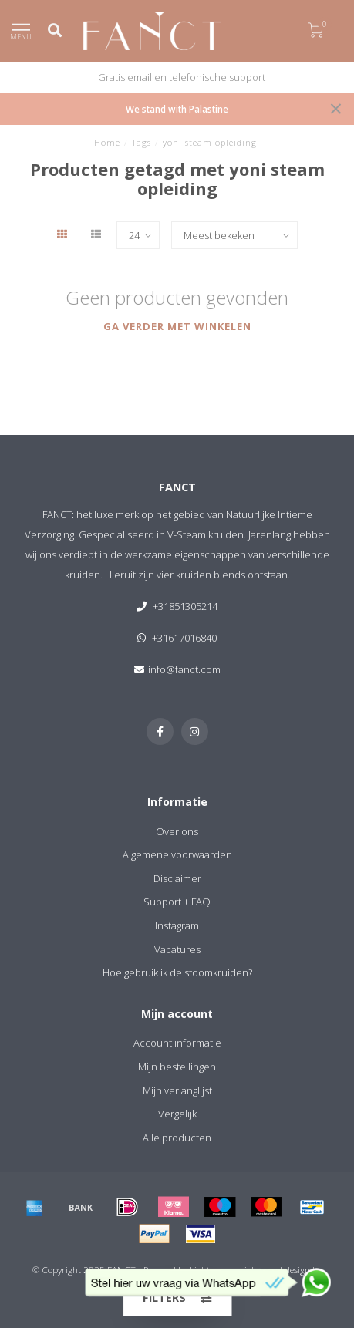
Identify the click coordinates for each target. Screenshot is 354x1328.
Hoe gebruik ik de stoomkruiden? (177, 972)
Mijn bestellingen (177, 1067)
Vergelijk (177, 1114)
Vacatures (177, 949)
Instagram (177, 925)
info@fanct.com (184, 669)
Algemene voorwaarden (177, 854)
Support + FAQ (177, 901)
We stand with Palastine (177, 109)
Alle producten (177, 1137)
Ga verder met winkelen (177, 326)
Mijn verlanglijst (177, 1090)
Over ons (177, 831)
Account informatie (177, 1043)
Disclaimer (177, 878)
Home (107, 142)
